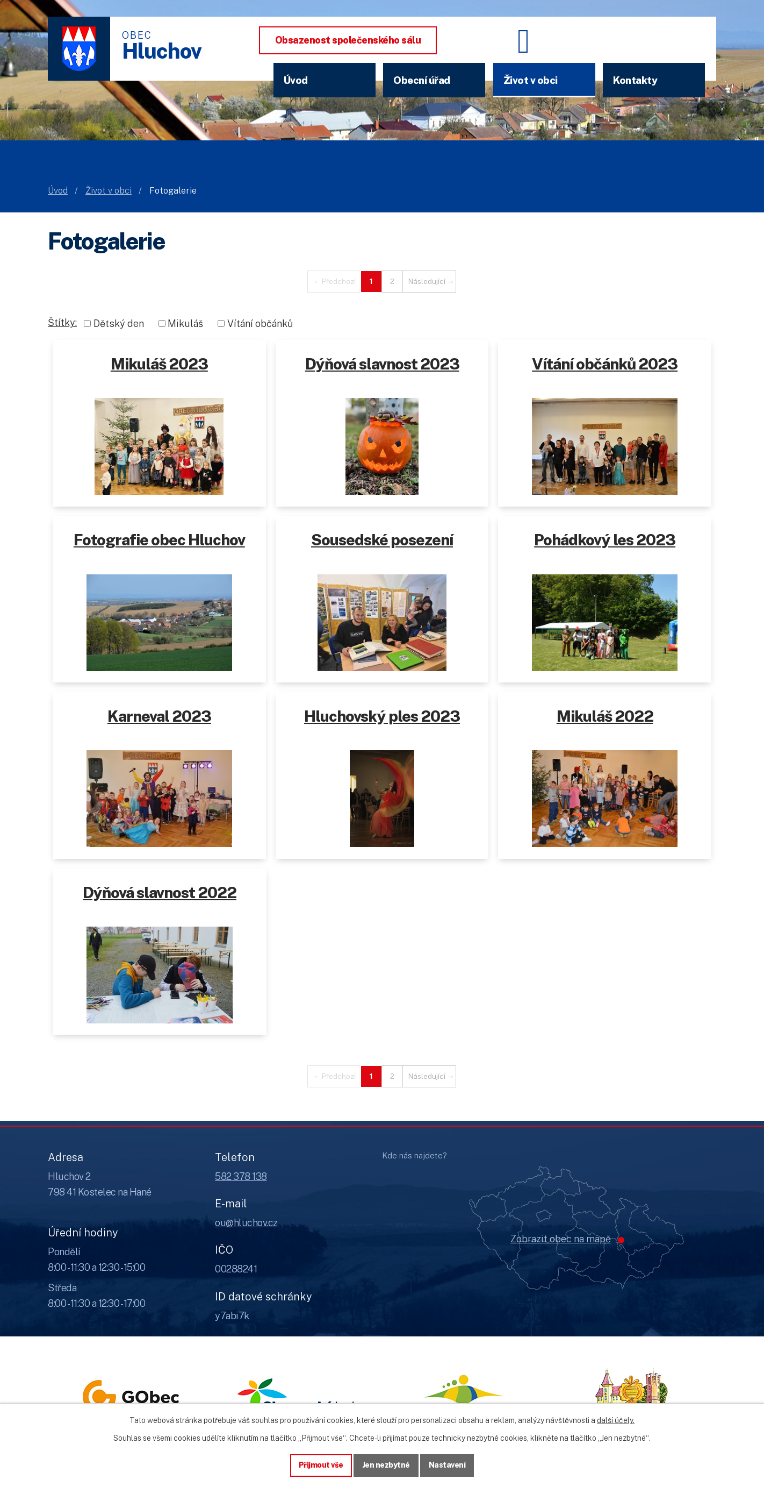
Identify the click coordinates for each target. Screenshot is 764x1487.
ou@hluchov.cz (246, 1222)
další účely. (616, 1420)
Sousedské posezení (382, 540)
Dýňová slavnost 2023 (382, 364)
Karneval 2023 (159, 716)
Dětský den (118, 323)
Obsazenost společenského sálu (348, 40)
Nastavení (447, 1465)
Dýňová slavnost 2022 (159, 892)
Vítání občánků (260, 323)
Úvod (296, 80)
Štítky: (62, 322)
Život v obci (530, 80)
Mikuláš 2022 (605, 716)
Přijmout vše (321, 1465)
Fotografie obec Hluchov (159, 540)
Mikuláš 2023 (159, 364)
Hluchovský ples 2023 (382, 716)
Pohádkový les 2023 (604, 540)
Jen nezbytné (386, 1465)
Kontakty (635, 80)
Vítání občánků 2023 (604, 364)
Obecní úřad (421, 80)
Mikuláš (185, 323)
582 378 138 (241, 1176)
